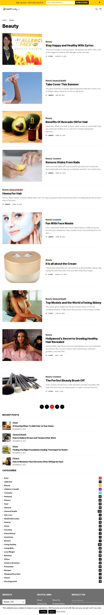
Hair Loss (53, 515)
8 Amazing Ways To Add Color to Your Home (33, 426)
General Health (53, 511)
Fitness (53, 500)
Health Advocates (53, 518)
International (53, 533)
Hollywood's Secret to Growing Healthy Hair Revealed (72, 340)
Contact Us (42, 604)
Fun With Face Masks (59, 223)
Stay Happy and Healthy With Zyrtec (70, 45)
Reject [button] (52, 612)
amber (50, 95)
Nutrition (53, 555)
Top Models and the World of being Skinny (73, 302)
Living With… (53, 548)
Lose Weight (53, 551)
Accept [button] (43, 612)
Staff (50, 56)
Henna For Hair (12, 193)
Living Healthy (53, 544)
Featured (53, 496)
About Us (56, 600)
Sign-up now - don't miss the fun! (29, 2)
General (53, 507)
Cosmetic (53, 492)
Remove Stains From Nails (63, 162)
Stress (53, 577)
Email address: (78, 600)
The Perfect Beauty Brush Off (65, 380)
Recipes (53, 570)
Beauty (11, 20)
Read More (60, 611)
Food (53, 504)
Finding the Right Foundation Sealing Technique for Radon (40, 450)
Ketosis (53, 540)
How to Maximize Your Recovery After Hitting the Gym (38, 462)
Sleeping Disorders (53, 574)
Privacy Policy (58, 604)
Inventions (53, 537)
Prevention (53, 566)
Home (4, 20)
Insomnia (53, 529)
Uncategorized (53, 581)
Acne (53, 478)
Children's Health (53, 489)
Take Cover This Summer (62, 84)
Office (53, 559)
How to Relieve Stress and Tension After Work (34, 438)
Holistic (53, 522)
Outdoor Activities (53, 563)
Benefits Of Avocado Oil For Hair (67, 122)
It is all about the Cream (61, 263)
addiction (53, 481)
